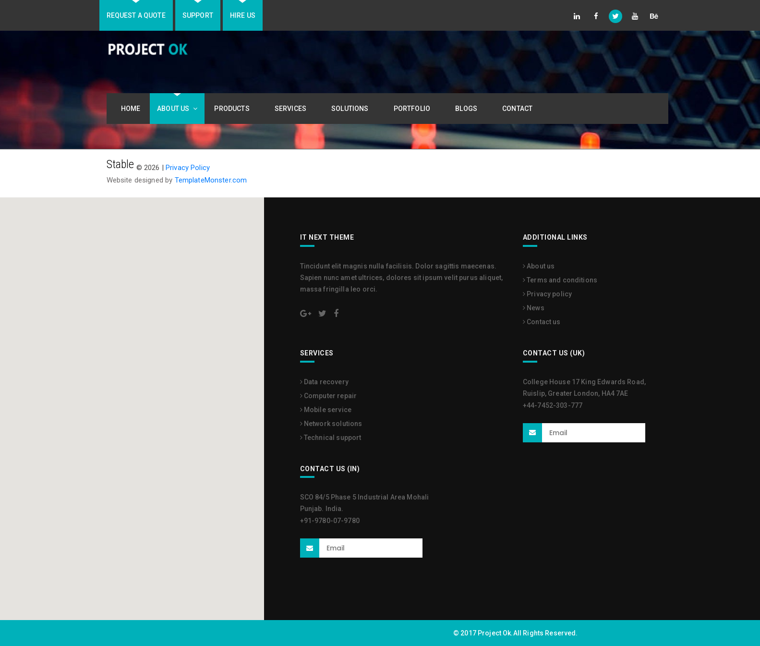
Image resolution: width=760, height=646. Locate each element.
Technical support (331, 437)
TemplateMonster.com (211, 180)
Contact (517, 108)
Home (131, 108)
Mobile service (325, 410)
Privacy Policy (188, 167)
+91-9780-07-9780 (330, 520)
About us (539, 266)
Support (197, 15)
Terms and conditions (560, 280)
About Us (177, 108)
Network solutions (331, 423)
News (533, 308)
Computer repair (328, 396)
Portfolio (414, 108)
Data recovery (324, 382)
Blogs (468, 108)
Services (292, 108)
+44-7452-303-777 (552, 405)
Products (233, 108)
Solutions (351, 108)
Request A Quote (136, 15)
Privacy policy (547, 294)
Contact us (542, 322)
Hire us (242, 15)
